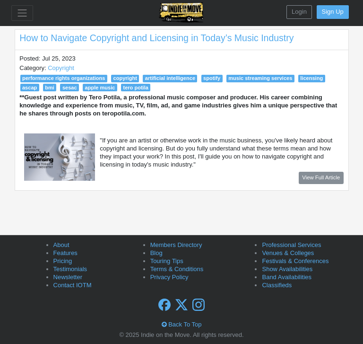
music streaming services (260, 78)
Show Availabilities (287, 269)
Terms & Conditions (177, 269)
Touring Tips (166, 261)
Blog (156, 252)
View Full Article (321, 177)
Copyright (61, 67)
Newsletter (67, 277)
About (61, 244)
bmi (49, 87)
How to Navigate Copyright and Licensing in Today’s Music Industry (156, 38)
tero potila (135, 87)
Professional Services (291, 244)
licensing (311, 78)
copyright (125, 78)
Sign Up (333, 11)
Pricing (62, 261)
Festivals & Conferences (295, 261)
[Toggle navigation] (22, 13)
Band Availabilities (286, 277)
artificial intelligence (170, 78)
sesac (69, 87)
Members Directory (176, 244)
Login (299, 11)
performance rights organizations (63, 78)
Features (65, 252)
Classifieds (277, 285)
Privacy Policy (169, 277)
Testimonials (70, 269)
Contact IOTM (72, 285)
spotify (211, 78)
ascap (29, 87)
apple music (100, 87)
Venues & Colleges (288, 252)
